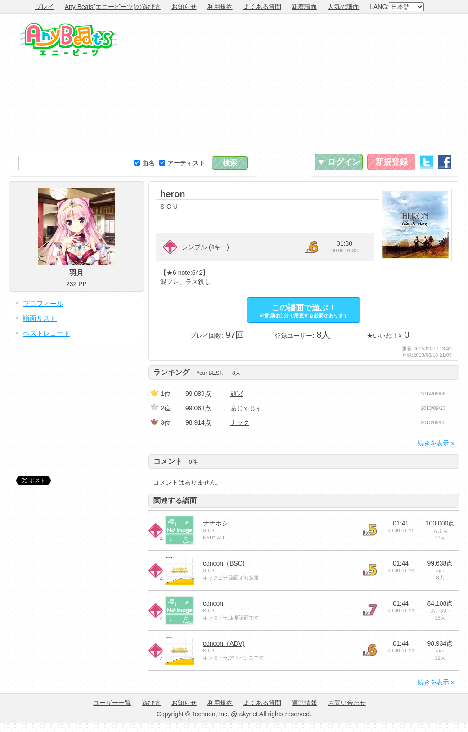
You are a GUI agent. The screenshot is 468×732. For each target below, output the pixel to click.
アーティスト (182, 162)
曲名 (144, 162)
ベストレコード (46, 333)
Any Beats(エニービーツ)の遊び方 (113, 6)
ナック (239, 422)
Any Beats (68, 39)
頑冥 (236, 393)
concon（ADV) (224, 643)
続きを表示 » (436, 443)
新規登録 (391, 161)
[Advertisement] (352, 81)
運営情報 (304, 702)
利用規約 (220, 6)
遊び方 (151, 702)
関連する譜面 (175, 500)
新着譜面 (304, 6)
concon (213, 603)
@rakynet (244, 714)
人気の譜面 (343, 6)
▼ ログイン (338, 161)
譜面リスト (40, 318)
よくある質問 (262, 6)
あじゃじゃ (246, 408)
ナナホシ (215, 523)
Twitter (426, 162)
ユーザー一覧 (112, 702)
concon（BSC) (224, 563)
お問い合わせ (347, 702)
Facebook (444, 162)
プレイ (44, 6)
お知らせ (184, 6)
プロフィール (43, 303)
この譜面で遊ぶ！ (303, 310)
